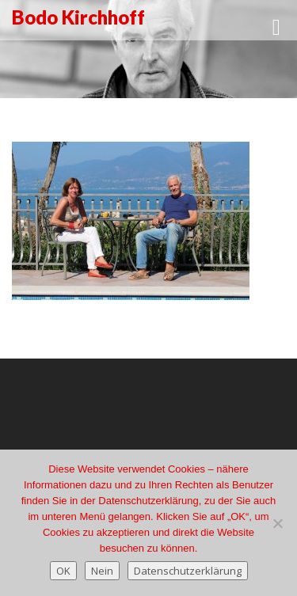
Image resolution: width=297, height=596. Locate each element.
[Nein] (277, 523)
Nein (102, 571)
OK (63, 571)
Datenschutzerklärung (188, 571)
